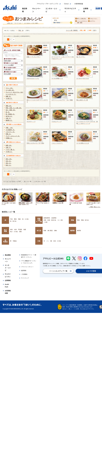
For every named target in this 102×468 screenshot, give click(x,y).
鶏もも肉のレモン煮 (82, 100)
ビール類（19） (10, 90)
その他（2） (9, 98)
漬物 (55, 230)
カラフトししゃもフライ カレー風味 (62, 100)
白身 (15, 229)
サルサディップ (31, 121)
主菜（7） (8, 147)
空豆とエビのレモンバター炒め (35, 143)
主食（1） (8, 118)
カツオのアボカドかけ (82, 78)
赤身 (11, 229)
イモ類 (45, 222)
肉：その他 (25, 219)
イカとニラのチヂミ (57, 143)
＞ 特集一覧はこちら (94, 207)
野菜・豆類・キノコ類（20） (14, 108)
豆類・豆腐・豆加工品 (50, 220)
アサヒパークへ (93, 18)
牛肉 (11, 219)
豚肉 (15, 219)
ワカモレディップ (57, 121)
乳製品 (15, 241)
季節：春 (20, 30)
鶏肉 (19, 219)
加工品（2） (9, 116)
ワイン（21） (9, 88)
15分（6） (9, 161)
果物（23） (9, 106)
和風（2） (8, 134)
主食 (38, 241)
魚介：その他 (14, 231)
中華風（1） (9, 138)
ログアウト (92, 21)
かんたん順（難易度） (72, 30)
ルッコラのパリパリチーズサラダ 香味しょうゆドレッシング (87, 122)
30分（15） (9, 159)
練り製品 (50, 230)
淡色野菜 (53, 218)
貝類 (20, 231)
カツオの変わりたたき (82, 143)
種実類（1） (9, 120)
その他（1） (9, 151)
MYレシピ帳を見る (81, 18)
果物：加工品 (85, 220)
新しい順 (82, 30)
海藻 (24, 229)
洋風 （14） (9, 127)
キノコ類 (60, 220)
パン (47, 241)
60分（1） (9, 165)
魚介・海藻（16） (11, 110)
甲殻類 (20, 229)
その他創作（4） (10, 129)
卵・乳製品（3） (10, 114)
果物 (72, 220)
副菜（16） (9, 145)
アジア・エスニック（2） (13, 136)
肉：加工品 (13, 221)
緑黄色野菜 (47, 218)
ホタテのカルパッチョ (33, 78)
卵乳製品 (5, 241)
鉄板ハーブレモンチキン (33, 57)
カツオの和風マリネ (57, 78)
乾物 (45, 230)
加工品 (39, 230)
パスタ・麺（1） (10, 149)
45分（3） (9, 163)
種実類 (72, 230)
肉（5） (8, 112)
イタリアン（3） (10, 132)
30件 (94, 30)
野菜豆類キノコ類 (39, 220)
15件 (90, 30)
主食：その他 (57, 241)
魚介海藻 (5, 230)
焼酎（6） (8, 96)
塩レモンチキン (80, 57)
